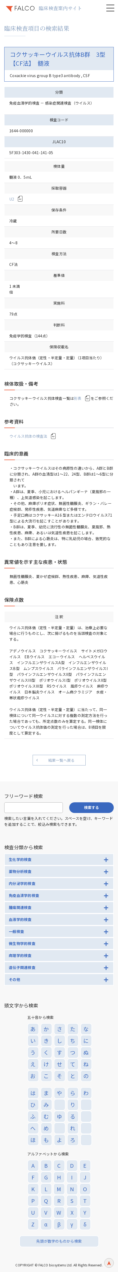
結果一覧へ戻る (61, 760)
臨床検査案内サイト (60, 8)
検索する (91, 807)
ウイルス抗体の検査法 (28, 436)
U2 (11, 199)
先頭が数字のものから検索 (59, 1241)
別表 (77, 398)
